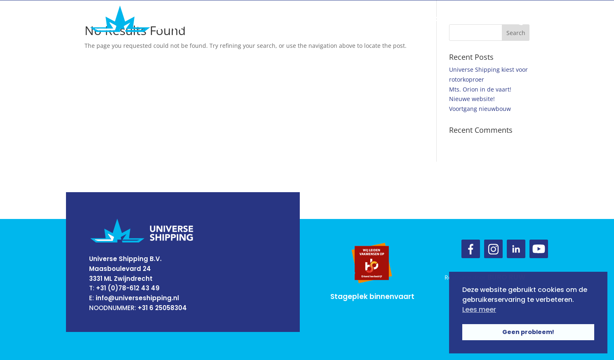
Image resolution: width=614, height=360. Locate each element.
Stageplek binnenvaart (372, 296)
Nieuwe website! (472, 99)
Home (241, 19)
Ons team (326, 19)
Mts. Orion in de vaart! (480, 89)
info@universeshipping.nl (137, 298)
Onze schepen (381, 19)
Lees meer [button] (479, 309)
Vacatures (481, 19)
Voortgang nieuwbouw (480, 109)
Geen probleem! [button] (528, 332)
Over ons (279, 19)
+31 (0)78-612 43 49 (128, 288)
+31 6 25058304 (162, 308)
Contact (434, 19)
